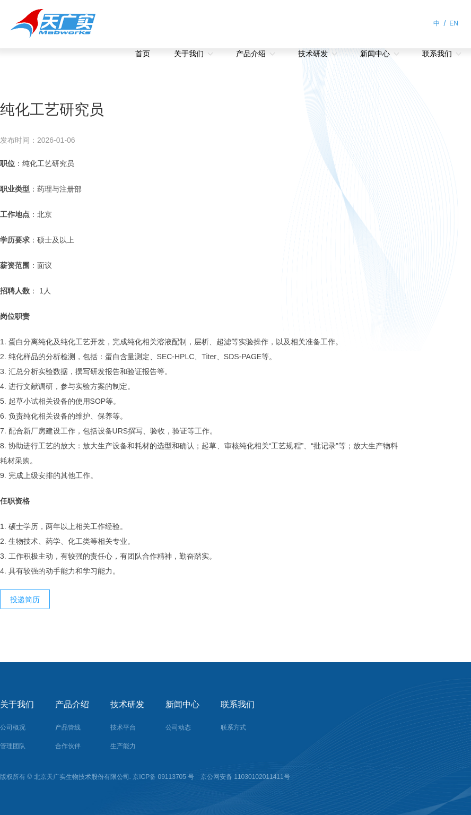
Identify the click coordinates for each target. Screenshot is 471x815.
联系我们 (437, 53)
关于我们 (189, 53)
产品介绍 (251, 53)
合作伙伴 (68, 746)
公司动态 (178, 727)
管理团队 (12, 746)
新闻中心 (375, 53)
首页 (142, 53)
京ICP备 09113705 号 (164, 777)
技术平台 (123, 727)
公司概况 (12, 727)
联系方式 (233, 727)
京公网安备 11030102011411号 (244, 777)
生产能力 (123, 746)
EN (453, 23)
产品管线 (68, 727)
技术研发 (313, 53)
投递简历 (25, 599)
